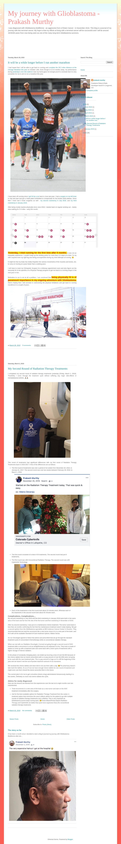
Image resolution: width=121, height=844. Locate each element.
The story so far (14, 730)
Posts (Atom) (46, 724)
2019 (85, 104)
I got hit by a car (33, 196)
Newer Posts (14, 719)
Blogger (70, 839)
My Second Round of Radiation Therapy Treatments (37, 368)
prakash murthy (99, 80)
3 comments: (26, 345)
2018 (85, 133)
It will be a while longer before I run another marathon (39, 62)
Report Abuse (86, 97)
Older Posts (71, 719)
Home (43, 719)
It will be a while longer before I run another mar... (94, 119)
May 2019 (88, 110)
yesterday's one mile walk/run (23, 72)
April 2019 (88, 113)
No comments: (27, 710)
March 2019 (89, 116)
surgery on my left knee (68, 196)
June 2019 (88, 107)
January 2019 (90, 129)
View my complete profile (89, 90)
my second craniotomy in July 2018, (53, 200)
